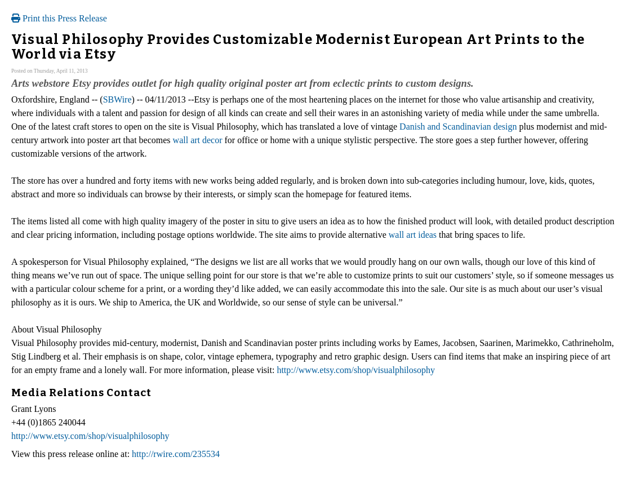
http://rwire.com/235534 (176, 454)
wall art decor (198, 140)
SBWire (117, 99)
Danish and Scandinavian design (458, 126)
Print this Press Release (59, 18)
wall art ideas (413, 234)
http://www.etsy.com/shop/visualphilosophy (356, 370)
